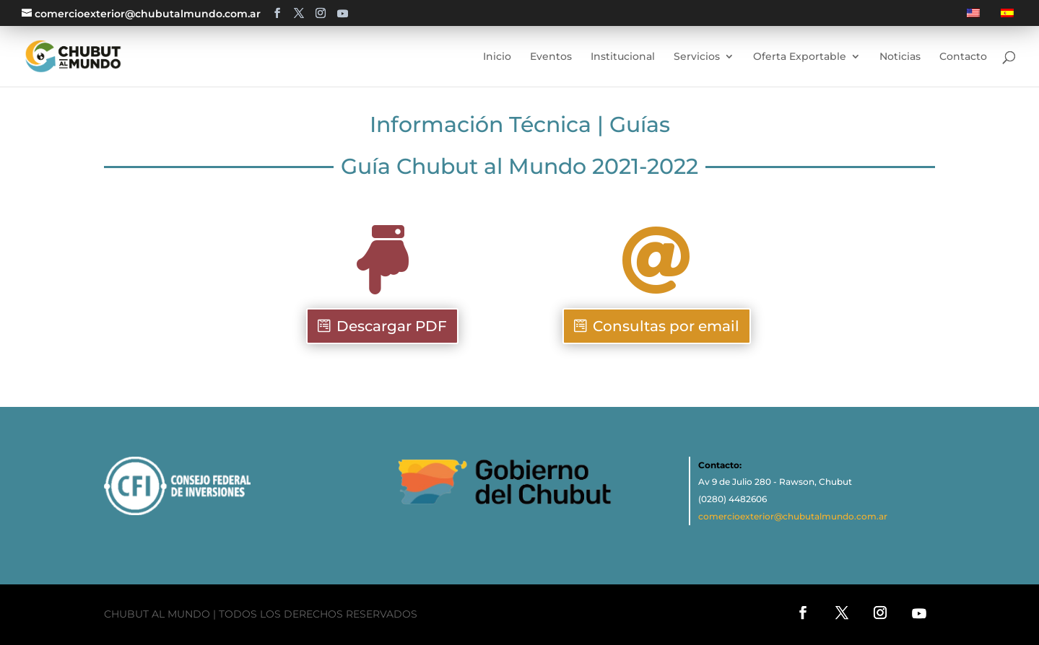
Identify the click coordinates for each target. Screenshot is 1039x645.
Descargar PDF (391, 326)
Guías (639, 124)
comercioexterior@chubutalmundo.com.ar (792, 516)
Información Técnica (480, 124)
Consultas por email (666, 326)
